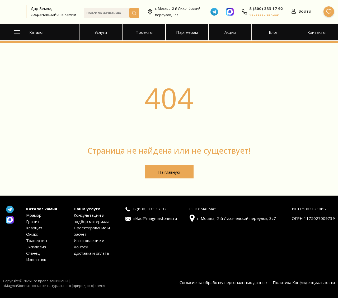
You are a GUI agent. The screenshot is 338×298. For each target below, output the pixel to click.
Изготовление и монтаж (89, 243)
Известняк (36, 259)
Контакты (316, 32)
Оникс (32, 234)
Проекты (144, 32)
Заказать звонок (264, 15)
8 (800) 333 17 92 (149, 208)
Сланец (33, 253)
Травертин (36, 240)
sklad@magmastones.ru (155, 218)
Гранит (33, 221)
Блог (273, 32)
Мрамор (33, 215)
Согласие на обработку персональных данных (223, 282)
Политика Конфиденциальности (304, 282)
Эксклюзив (36, 246)
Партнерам (187, 32)
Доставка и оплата (91, 253)
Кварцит (34, 227)
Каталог (29, 32)
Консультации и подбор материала (91, 218)
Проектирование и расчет (92, 231)
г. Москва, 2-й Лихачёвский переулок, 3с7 (177, 11)
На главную (169, 172)
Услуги (101, 32)
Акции (230, 32)
